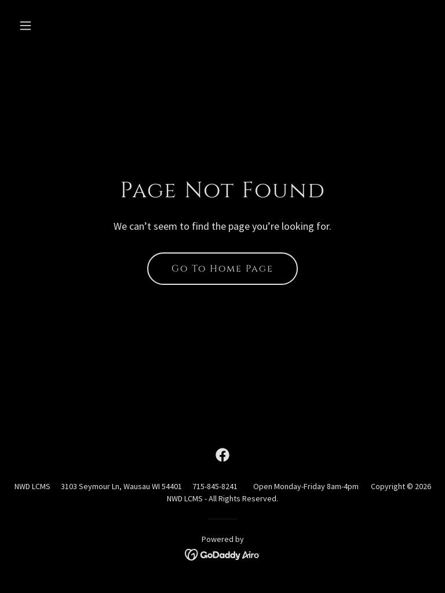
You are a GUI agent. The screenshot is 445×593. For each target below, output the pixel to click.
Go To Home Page (222, 268)
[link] (222, 455)
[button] (62, 25)
